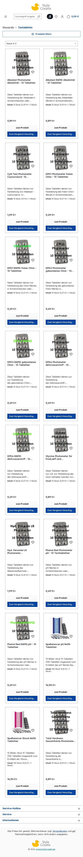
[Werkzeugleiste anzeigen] (50, 16)
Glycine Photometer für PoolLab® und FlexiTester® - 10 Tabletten (59, 457)
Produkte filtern (41, 34)
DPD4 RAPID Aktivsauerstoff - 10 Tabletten (18, 457)
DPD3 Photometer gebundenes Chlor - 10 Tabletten (59, 269)
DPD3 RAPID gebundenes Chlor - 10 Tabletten (21, 363)
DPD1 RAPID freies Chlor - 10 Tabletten (21, 269)
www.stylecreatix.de (45, 849)
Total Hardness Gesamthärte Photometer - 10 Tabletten (60, 740)
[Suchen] (39, 16)
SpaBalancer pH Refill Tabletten (58, 645)
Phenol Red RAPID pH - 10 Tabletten (21, 645)
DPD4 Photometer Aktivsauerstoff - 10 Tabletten (57, 363)
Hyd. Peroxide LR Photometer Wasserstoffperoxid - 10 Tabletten (21, 551)
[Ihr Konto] (62, 16)
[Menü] (6, 16)
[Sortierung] (41, 43)
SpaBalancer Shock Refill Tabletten (21, 739)
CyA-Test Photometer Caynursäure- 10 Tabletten (19, 175)
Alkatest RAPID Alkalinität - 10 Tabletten (60, 81)
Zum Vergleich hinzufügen (22, 134)
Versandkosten (60, 831)
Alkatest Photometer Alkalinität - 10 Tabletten (21, 81)
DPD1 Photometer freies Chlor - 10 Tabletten (59, 175)
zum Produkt (22, 127)
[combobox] (25, 16)
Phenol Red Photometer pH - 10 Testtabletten (59, 551)
